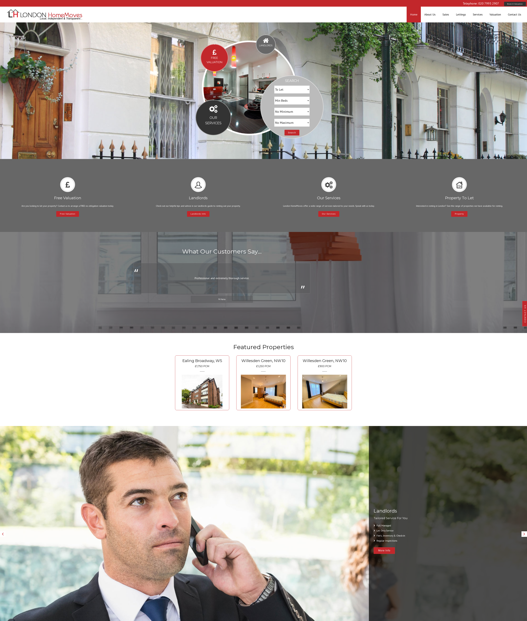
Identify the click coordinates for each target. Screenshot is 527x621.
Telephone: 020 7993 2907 (481, 3)
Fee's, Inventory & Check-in (389, 535)
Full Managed (382, 525)
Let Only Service (384, 530)
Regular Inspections (385, 540)
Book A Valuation (515, 4)
